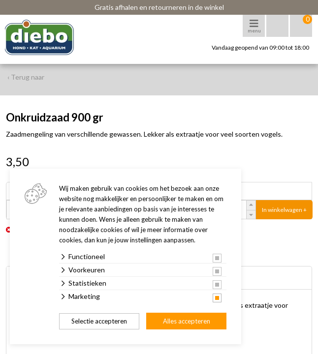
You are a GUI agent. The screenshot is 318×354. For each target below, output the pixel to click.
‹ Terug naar (25, 77)
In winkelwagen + (284, 209)
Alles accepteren (186, 321)
